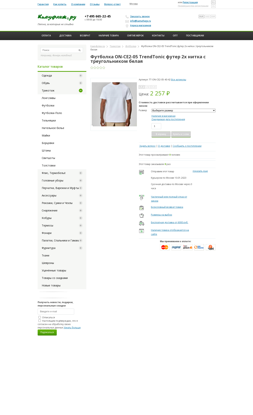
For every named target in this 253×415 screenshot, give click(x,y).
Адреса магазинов (139, 25)
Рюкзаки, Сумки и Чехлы (57, 203)
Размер (143, 110)
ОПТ (175, 35)
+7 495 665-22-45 (98, 16)
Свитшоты (48, 158)
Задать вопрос (147, 146)
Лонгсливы (48, 98)
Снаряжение (49, 210)
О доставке (164, 146)
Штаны (46, 150)
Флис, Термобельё (54, 173)
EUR (213, 16)
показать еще (200, 171)
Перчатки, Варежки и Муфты (60, 188)
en (213, 6)
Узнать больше (72, 327)
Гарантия (43, 4)
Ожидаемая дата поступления (168, 119)
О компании (78, 4)
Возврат (85, 35)
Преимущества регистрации (193, 5)
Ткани (45, 255)
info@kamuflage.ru (139, 20)
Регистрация (190, 2)
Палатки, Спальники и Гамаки (61, 240)
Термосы (47, 225)
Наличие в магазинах (163, 116)
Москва (134, 3)
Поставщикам (195, 35)
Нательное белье (53, 128)
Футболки (48, 105)
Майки (46, 135)
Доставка (65, 35)
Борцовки (48, 143)
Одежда (47, 75)
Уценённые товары (54, 270)
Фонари (46, 233)
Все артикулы (178, 79)
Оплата (46, 35)
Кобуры (46, 218)
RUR (201, 16)
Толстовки (48, 165)
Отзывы (95, 4)
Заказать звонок (138, 16)
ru (213, 2)
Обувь (46, 83)
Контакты (158, 35)
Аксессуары (49, 195)
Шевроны (48, 263)
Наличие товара (109, 35)
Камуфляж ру (97, 46)
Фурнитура (48, 248)
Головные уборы (52, 180)
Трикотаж (48, 90)
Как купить (59, 4)
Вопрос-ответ (112, 4)
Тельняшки (49, 120)
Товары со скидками (55, 278)
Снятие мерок (135, 35)
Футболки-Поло (52, 113)
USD (207, 16)
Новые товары (51, 285)
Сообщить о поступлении (187, 146)
